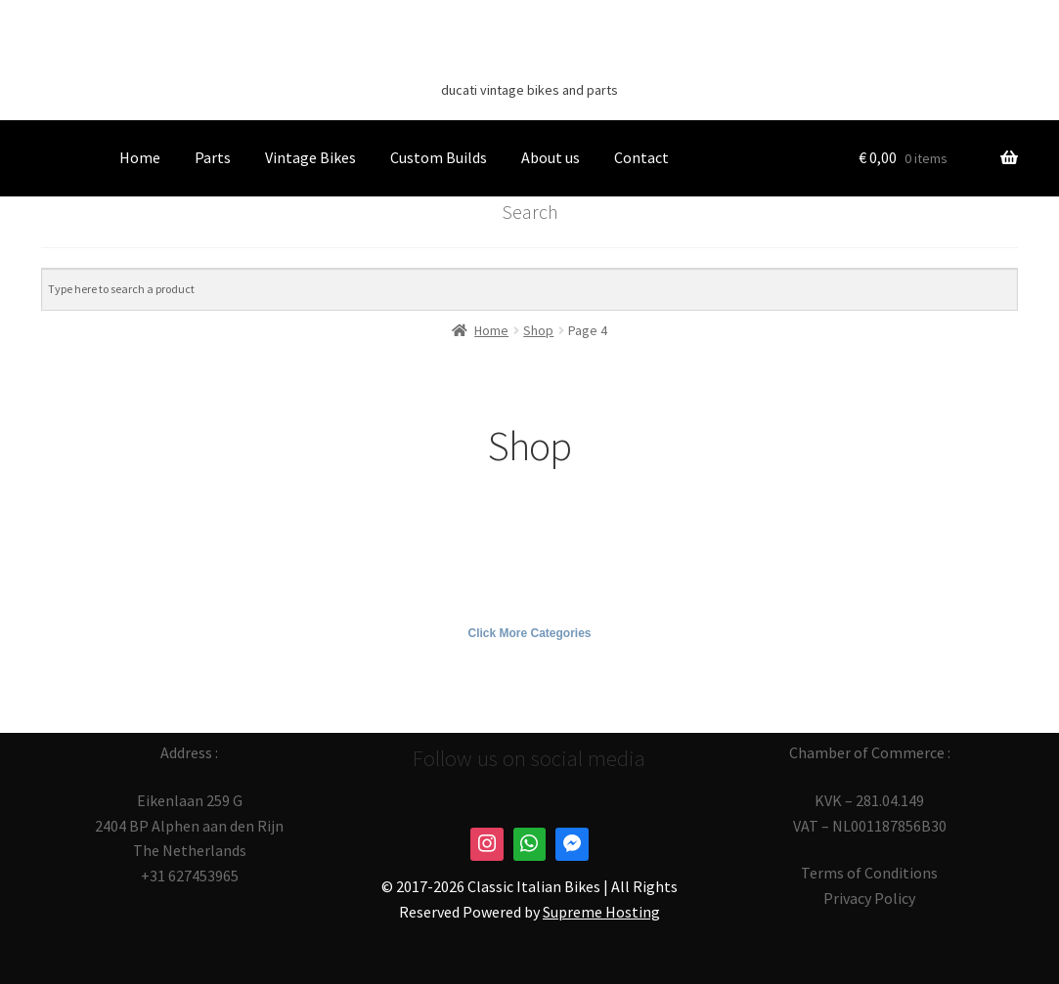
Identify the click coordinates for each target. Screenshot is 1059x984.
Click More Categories (529, 633)
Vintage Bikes (310, 157)
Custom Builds (438, 157)
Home (139, 157)
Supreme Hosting (601, 911)
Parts (213, 157)
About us (550, 157)
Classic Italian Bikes (530, 59)
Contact (641, 157)
